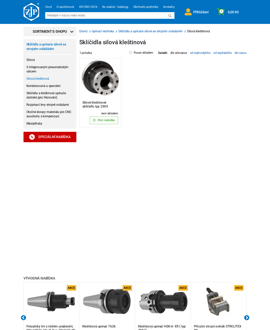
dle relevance (178, 53)
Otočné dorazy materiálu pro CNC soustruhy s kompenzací (48, 114)
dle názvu (240, 53)
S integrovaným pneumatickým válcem (47, 69)
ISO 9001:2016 (88, 7)
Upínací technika (103, 31)
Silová (30, 60)
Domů (83, 31)
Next (247, 318)
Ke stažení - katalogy (115, 7)
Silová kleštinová (37, 78)
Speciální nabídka (50, 137)
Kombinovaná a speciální (43, 86)
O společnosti (65, 7)
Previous (23, 318)
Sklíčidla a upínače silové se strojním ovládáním (46, 46)
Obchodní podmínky (145, 7)
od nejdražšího (222, 53)
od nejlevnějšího (200, 53)
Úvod (48, 7)
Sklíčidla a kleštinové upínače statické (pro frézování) (46, 95)
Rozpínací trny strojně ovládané (47, 105)
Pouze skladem (141, 52)
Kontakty (168, 7)
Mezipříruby (34, 123)
